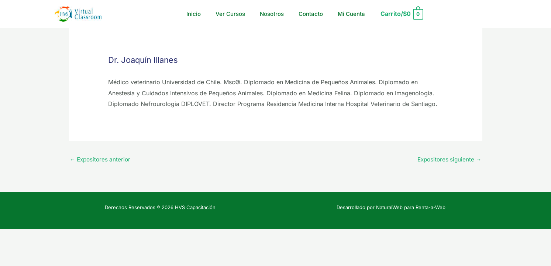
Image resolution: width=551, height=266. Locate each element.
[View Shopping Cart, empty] (392, 14)
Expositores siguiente (448, 160)
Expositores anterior (102, 160)
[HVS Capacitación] (78, 13)
